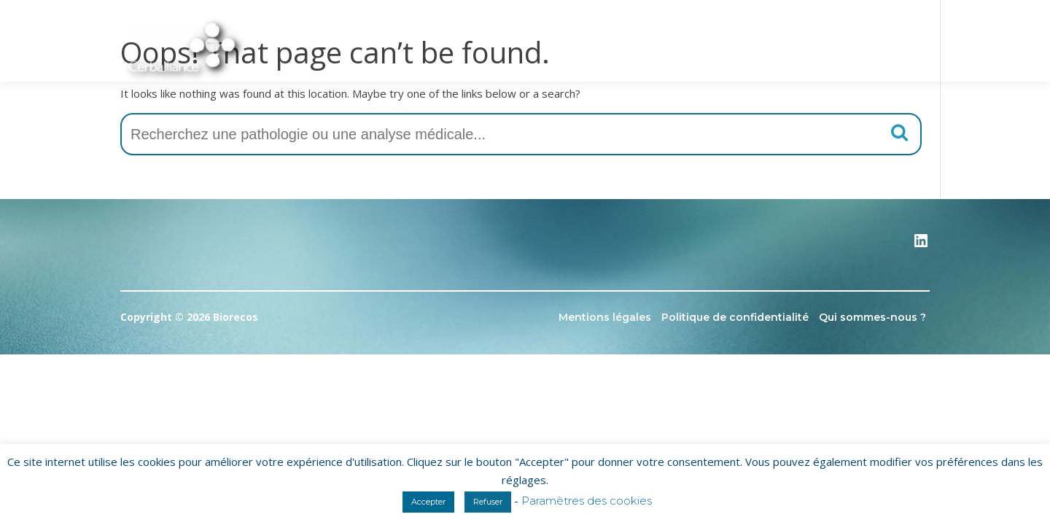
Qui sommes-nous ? (872, 317)
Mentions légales (605, 317)
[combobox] (521, 134)
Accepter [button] (428, 502)
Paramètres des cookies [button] (586, 501)
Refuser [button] (487, 502)
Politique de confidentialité (735, 317)
